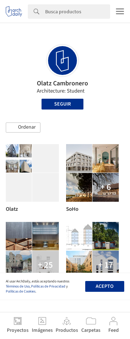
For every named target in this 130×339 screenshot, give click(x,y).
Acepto (104, 286)
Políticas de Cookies (20, 291)
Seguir (62, 104)
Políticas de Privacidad (48, 286)
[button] (23, 127)
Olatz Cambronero (62, 83)
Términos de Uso (18, 286)
